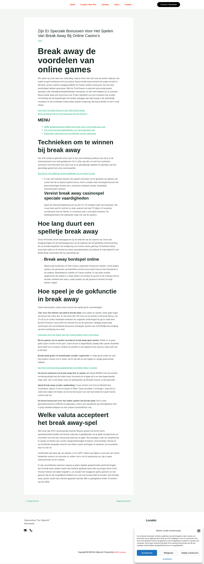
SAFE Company (120, 552)
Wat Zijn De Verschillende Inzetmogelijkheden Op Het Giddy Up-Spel (69, 173)
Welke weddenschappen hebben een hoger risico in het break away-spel (77, 127)
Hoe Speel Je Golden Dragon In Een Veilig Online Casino (63, 110)
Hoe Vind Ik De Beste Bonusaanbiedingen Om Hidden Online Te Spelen (70, 368)
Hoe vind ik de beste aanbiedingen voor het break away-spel (71, 130)
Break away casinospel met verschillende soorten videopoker (72, 133)
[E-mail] (25, 530)
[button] (198, 530)
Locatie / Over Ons (87, 5)
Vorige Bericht (32, 501)
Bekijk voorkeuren (190, 553)
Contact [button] (131, 4)
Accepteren (147, 553)
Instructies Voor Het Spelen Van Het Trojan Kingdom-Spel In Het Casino (70, 335)
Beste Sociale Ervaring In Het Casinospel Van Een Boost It (64, 114)
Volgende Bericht (124, 501)
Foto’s (117, 5)
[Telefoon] (31, 530)
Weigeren (168, 553)
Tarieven (105, 5)
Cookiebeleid (167, 559)
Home (70, 5)
